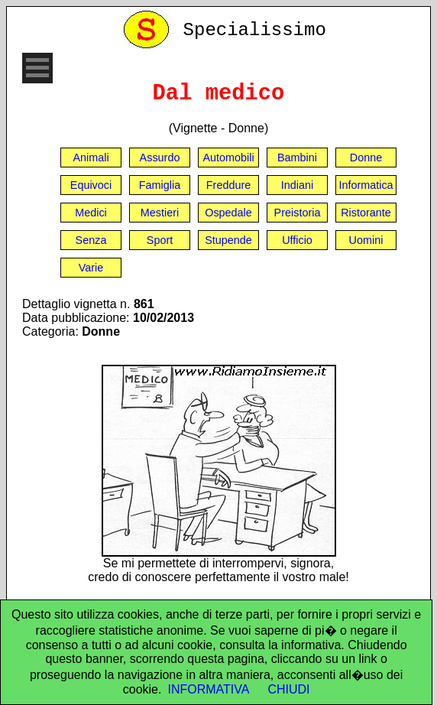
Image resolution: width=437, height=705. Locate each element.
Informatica (365, 185)
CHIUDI (288, 689)
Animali (90, 157)
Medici (91, 212)
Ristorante (366, 212)
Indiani (297, 185)
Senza (91, 240)
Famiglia (159, 185)
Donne (366, 157)
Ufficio (297, 240)
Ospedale (228, 212)
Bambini (297, 157)
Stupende (228, 240)
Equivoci (91, 185)
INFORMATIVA (208, 689)
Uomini (366, 240)
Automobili (228, 157)
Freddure (228, 185)
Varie (91, 268)
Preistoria (297, 212)
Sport (160, 240)
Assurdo (160, 157)
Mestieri (160, 212)
